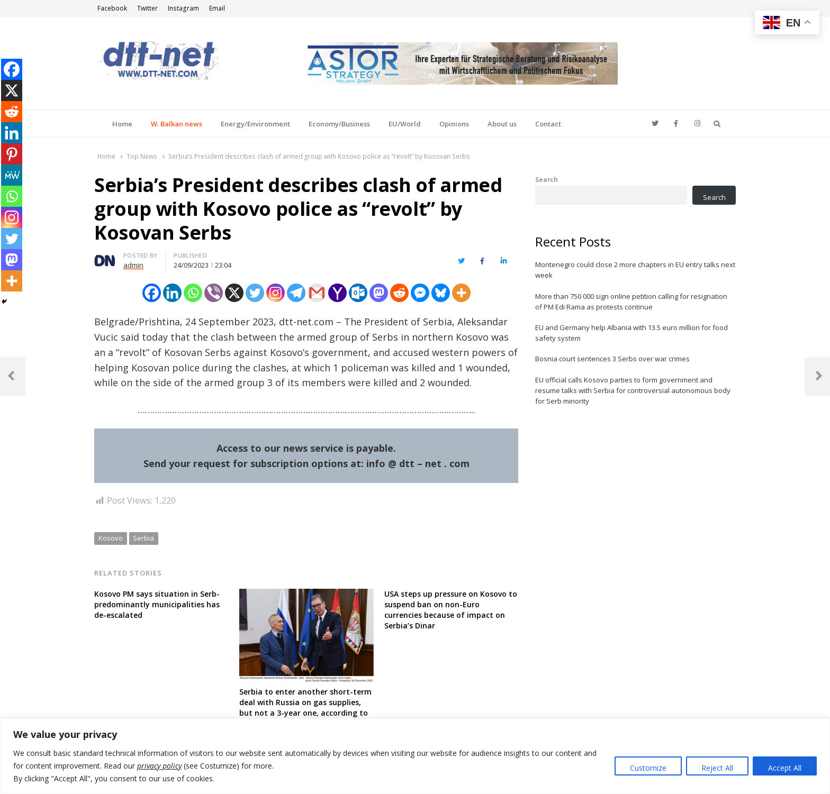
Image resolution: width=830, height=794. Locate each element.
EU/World (405, 124)
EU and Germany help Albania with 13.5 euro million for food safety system (631, 333)
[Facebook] (151, 293)
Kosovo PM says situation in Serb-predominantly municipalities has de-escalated (157, 604)
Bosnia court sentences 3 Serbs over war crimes (612, 358)
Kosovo (110, 538)
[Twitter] (255, 293)
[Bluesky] (440, 293)
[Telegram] (296, 293)
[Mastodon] (378, 293)
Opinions (454, 124)
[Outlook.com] (358, 293)
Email (217, 8)
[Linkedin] (172, 293)
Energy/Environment (255, 124)
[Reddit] (399, 293)
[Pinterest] (11, 154)
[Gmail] (317, 293)
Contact (548, 124)
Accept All (784, 768)
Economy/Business (339, 124)
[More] (461, 293)
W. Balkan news (176, 124)
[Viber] (213, 293)
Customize (648, 768)
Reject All (717, 768)
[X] (234, 293)
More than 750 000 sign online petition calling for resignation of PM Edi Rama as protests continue (631, 301)
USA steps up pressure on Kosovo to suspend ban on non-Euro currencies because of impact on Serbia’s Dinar (450, 610)
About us (502, 124)
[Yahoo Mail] (337, 293)
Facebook (112, 8)
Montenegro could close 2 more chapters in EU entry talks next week (635, 270)
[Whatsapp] (193, 293)
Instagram (183, 8)
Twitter (147, 8)
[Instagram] (275, 293)
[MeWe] (11, 175)
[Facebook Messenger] (420, 293)
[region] (415, 756)
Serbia (143, 538)
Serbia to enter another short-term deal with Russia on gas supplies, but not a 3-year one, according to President (305, 707)
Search (546, 179)
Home (122, 124)
